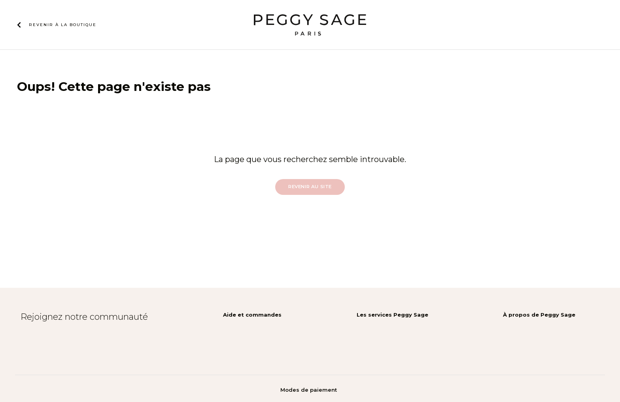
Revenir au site (310, 186)
